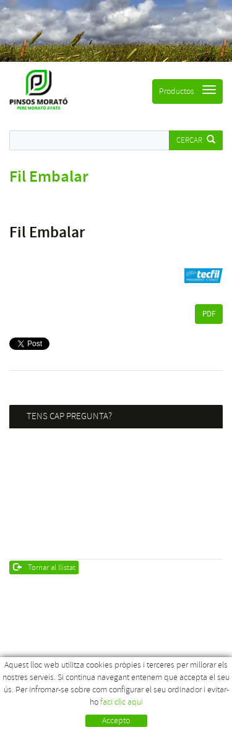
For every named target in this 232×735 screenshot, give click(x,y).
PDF (208, 314)
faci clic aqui (121, 702)
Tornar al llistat (44, 567)
